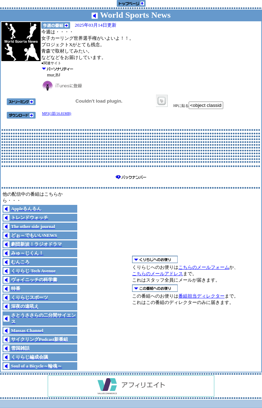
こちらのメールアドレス (157, 273)
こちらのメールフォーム (203, 267)
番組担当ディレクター (201, 296)
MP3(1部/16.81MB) (56, 113)
